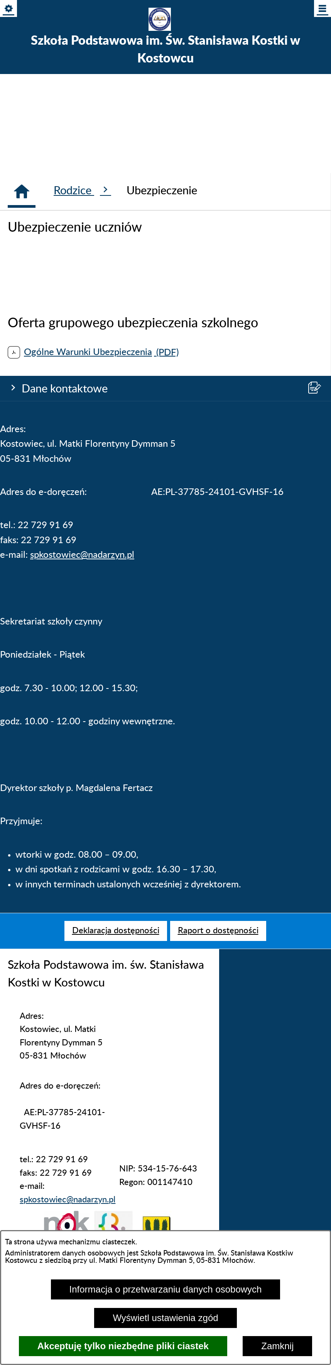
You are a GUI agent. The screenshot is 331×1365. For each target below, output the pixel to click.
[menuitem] (115, 931)
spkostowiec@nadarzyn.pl (82, 352)
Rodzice (82, 727)
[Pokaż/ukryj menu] (322, 9)
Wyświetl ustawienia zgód (165, 1318)
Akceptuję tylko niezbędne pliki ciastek (123, 1346)
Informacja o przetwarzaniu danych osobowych (165, 1289)
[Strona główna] (21, 728)
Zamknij (277, 1346)
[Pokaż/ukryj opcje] (9, 9)
